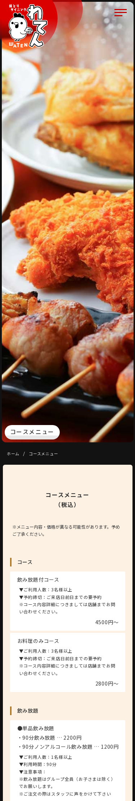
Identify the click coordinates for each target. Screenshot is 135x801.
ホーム (13, 453)
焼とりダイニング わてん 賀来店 (28, 26)
